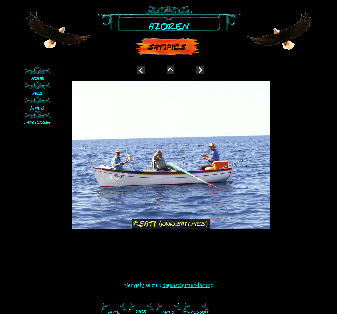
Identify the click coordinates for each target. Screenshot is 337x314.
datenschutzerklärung (188, 285)
